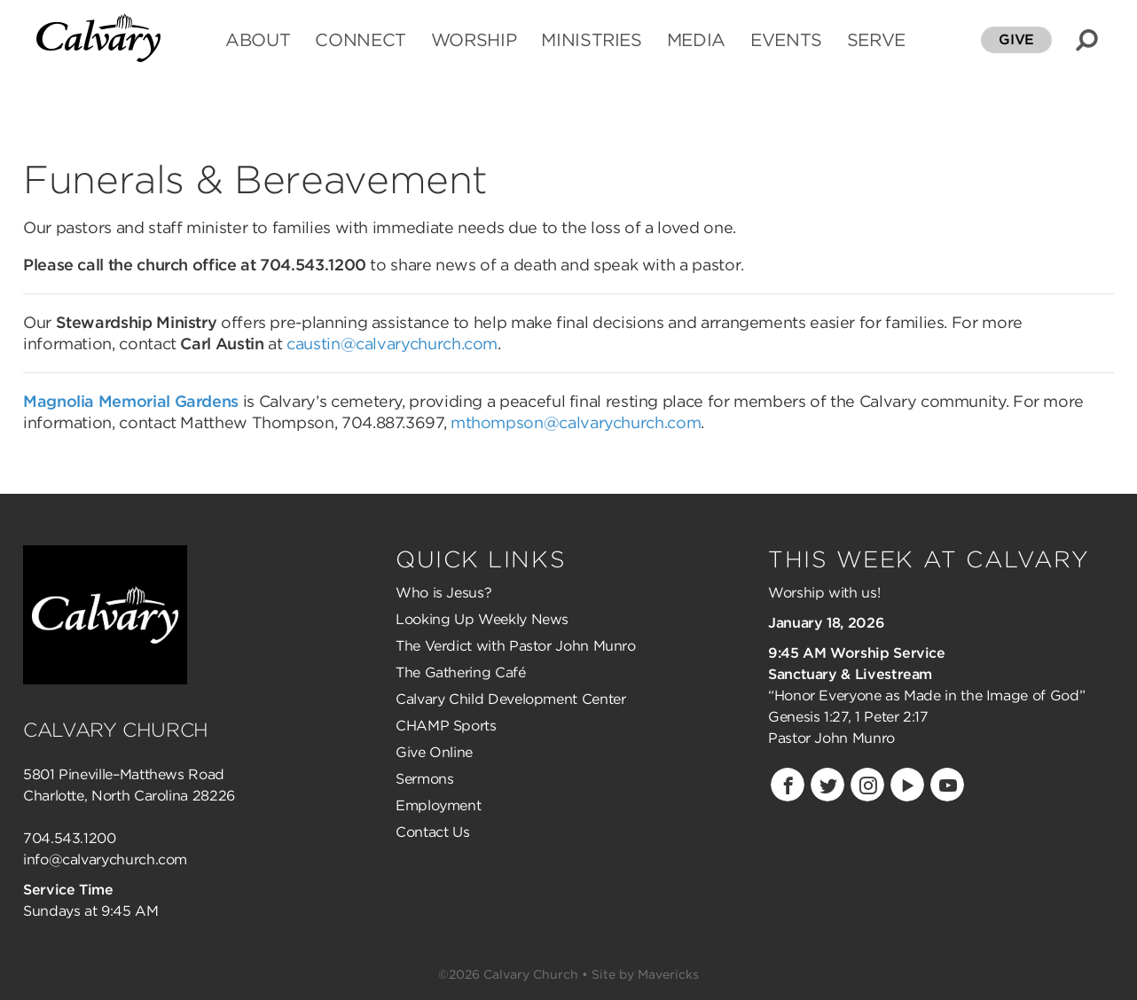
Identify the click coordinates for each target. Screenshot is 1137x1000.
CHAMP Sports (446, 725)
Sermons (424, 778)
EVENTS (786, 41)
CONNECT (360, 41)
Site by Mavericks (645, 974)
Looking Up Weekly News (482, 619)
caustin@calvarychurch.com (392, 343)
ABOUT (257, 41)
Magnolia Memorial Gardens (131, 401)
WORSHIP (473, 41)
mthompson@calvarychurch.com (576, 422)
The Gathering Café (461, 672)
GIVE (1016, 39)
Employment (438, 805)
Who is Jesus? (443, 592)
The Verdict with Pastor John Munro (516, 645)
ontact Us (438, 832)
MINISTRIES (591, 41)
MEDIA (696, 41)
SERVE (876, 41)
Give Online (434, 752)
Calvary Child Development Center (510, 699)
